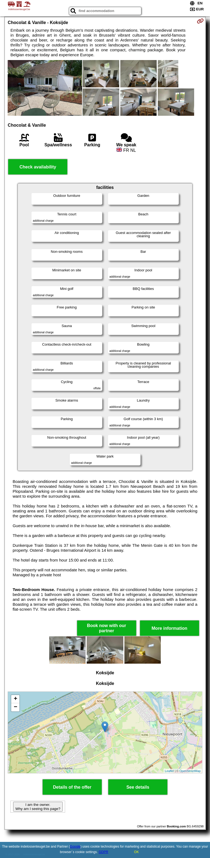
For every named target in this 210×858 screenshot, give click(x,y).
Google (75, 846)
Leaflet (169, 771)
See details (137, 787)
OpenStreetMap (190, 771)
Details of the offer (72, 787)
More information (169, 628)
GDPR (103, 852)
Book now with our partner (106, 628)
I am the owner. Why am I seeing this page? (37, 807)
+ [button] (15, 699)
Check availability (37, 167)
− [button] (15, 707)
